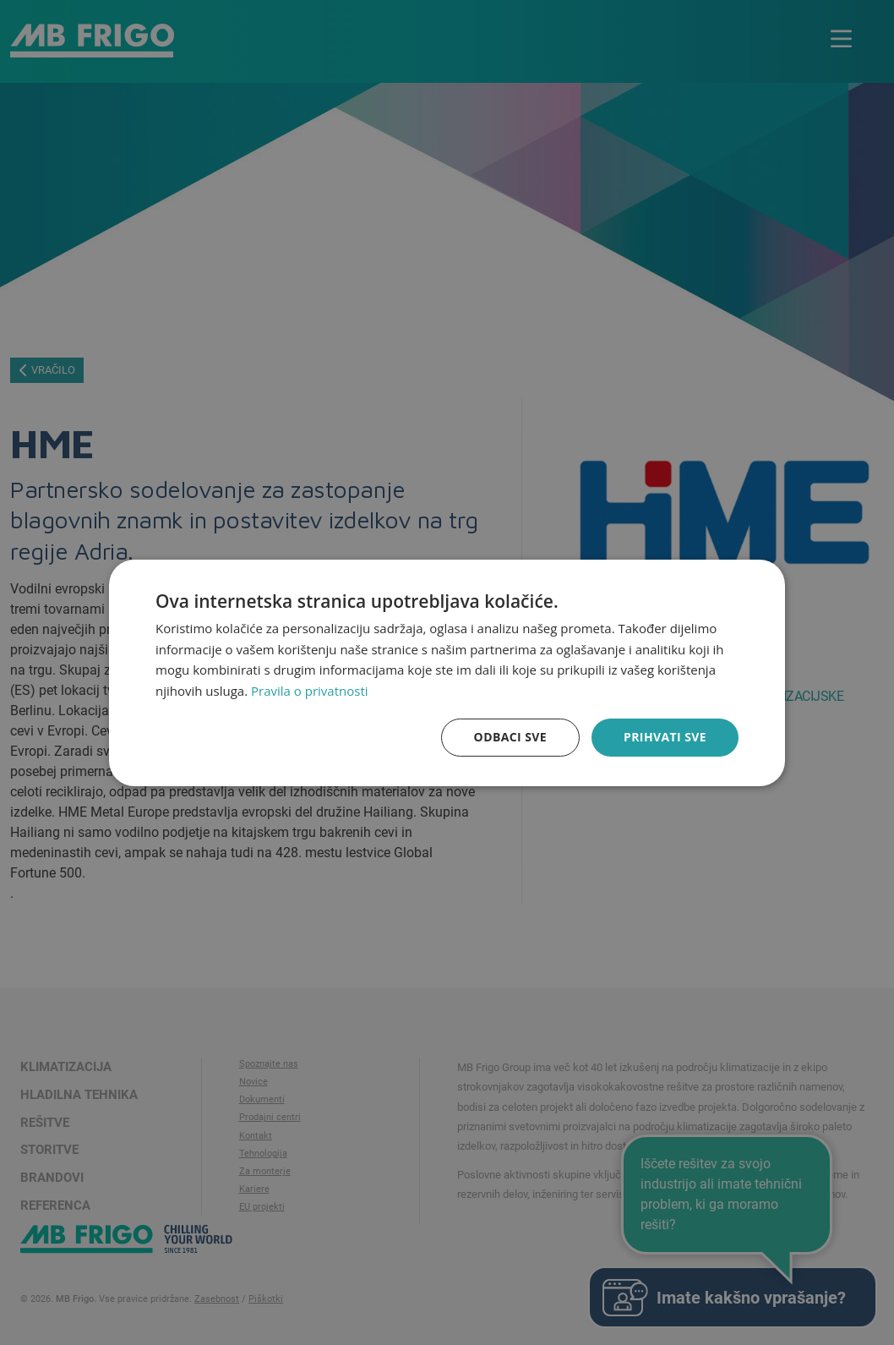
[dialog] (447, 672)
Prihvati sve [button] (665, 737)
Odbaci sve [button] (510, 737)
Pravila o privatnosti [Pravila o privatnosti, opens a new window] (309, 690)
